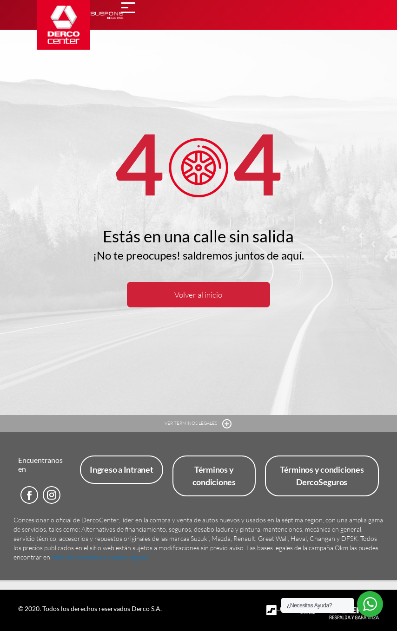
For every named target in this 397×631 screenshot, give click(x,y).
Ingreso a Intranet (121, 469)
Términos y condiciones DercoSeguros (322, 475)
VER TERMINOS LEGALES (198, 423)
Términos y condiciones (214, 475)
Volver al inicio (198, 294)
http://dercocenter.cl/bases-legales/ (100, 557)
